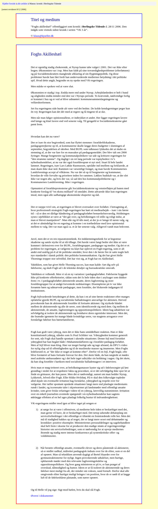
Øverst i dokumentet (42, 495)
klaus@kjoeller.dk (43, 35)
